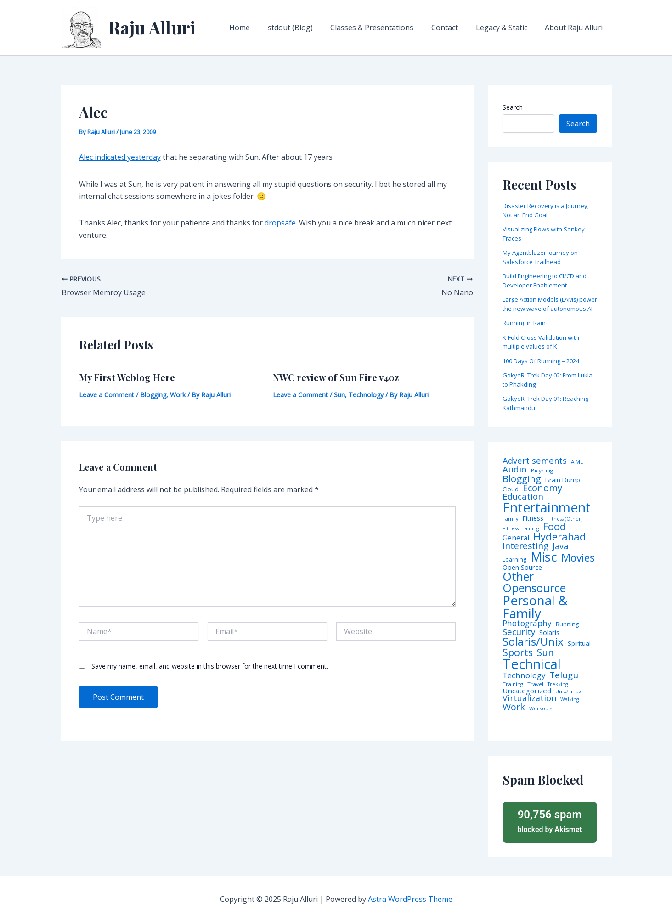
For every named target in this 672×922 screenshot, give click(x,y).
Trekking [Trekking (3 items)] (558, 684)
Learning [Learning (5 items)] (514, 559)
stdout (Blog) (304, 27)
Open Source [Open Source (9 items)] (522, 567)
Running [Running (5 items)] (567, 624)
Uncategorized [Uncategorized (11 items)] (527, 690)
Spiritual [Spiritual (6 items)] (579, 644)
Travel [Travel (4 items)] (535, 684)
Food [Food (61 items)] (554, 527)
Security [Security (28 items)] (519, 632)
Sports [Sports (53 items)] (518, 652)
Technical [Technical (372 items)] (532, 664)
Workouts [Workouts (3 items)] (540, 708)
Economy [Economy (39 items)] (542, 487)
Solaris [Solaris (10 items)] (549, 632)
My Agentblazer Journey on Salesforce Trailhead (540, 257)
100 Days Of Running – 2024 (541, 361)
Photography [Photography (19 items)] (527, 623)
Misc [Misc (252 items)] (544, 557)
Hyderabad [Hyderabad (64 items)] (559, 536)
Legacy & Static (506, 27)
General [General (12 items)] (516, 538)
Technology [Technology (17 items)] (524, 676)
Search (513, 107)
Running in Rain (524, 323)
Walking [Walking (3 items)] (569, 699)
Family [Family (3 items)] (510, 519)
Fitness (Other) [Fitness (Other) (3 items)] (565, 519)
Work (178, 394)
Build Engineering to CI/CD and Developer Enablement (545, 280)
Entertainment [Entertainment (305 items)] (547, 507)
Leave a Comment (106, 394)
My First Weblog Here (127, 377)
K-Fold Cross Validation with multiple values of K (541, 342)
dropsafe (280, 223)
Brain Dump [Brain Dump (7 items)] (562, 480)
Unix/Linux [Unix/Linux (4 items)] (568, 691)
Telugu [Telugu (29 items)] (563, 675)
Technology (366, 394)
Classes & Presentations (382, 27)
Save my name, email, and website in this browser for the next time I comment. (209, 666)
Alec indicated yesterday (120, 157)
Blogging (153, 394)
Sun (339, 394)
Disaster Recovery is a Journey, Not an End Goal (546, 210)
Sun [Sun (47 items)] (545, 653)
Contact (452, 27)
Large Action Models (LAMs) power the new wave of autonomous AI (550, 304)
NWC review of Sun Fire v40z (336, 377)
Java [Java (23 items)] (560, 546)
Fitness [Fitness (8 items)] (532, 518)
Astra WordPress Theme (410, 899)
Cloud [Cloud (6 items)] (511, 489)
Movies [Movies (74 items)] (578, 558)
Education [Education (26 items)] (523, 496)
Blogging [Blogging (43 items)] (522, 478)
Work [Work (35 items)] (514, 707)
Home (256, 27)
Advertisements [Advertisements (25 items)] (535, 460)
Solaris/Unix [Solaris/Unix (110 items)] (533, 641)
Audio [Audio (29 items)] (515, 469)
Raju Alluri (152, 27)
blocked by (550, 820)
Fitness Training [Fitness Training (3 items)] (521, 528)
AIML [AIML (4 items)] (577, 462)
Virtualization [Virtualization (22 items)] (529, 698)
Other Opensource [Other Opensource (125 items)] (534, 582)
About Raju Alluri (575, 27)
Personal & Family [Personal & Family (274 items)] (535, 606)
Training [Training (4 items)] (513, 684)
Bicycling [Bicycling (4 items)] (542, 470)
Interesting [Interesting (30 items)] (525, 546)
